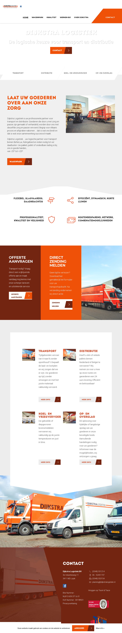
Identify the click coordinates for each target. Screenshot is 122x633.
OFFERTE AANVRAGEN (16, 296)
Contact (57, 51)
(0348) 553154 (98, 578)
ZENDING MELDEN (56, 304)
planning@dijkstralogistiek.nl (103, 582)
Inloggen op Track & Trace (99, 590)
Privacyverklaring (70, 603)
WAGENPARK (37, 17)
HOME (25, 17)
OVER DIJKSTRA (81, 17)
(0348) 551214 (98, 571)
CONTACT (110, 17)
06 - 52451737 (98, 575)
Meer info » (100, 628)
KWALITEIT (51, 17)
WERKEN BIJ (65, 17)
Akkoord (79, 628)
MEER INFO (45, 400)
